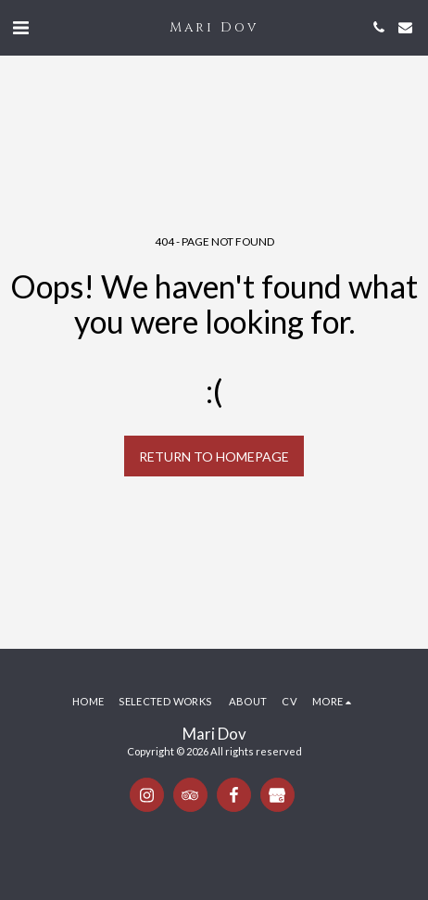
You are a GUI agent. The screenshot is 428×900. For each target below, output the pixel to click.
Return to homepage (214, 456)
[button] (20, 26)
